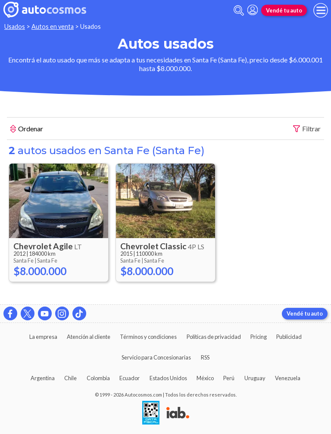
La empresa (43, 336)
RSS (205, 357)
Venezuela (287, 378)
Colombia (98, 378)
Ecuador (129, 378)
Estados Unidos (168, 378)
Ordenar (26, 129)
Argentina (43, 378)
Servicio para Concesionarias (156, 357)
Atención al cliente (88, 336)
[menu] (320, 10)
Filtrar (307, 128)
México (205, 378)
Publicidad (289, 336)
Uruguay (254, 378)
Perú (228, 378)
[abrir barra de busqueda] (239, 11)
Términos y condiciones (148, 336)
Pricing (258, 336)
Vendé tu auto (284, 10)
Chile (70, 378)
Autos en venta (52, 26)
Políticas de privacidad (214, 336)
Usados (14, 26)
